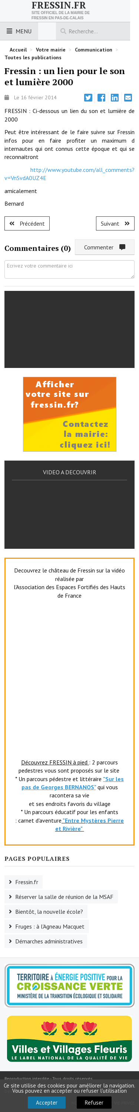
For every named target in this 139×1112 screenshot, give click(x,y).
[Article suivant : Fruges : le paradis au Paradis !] (115, 223)
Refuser (94, 1102)
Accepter (46, 1102)
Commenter (104, 247)
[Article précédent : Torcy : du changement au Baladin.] (27, 223)
